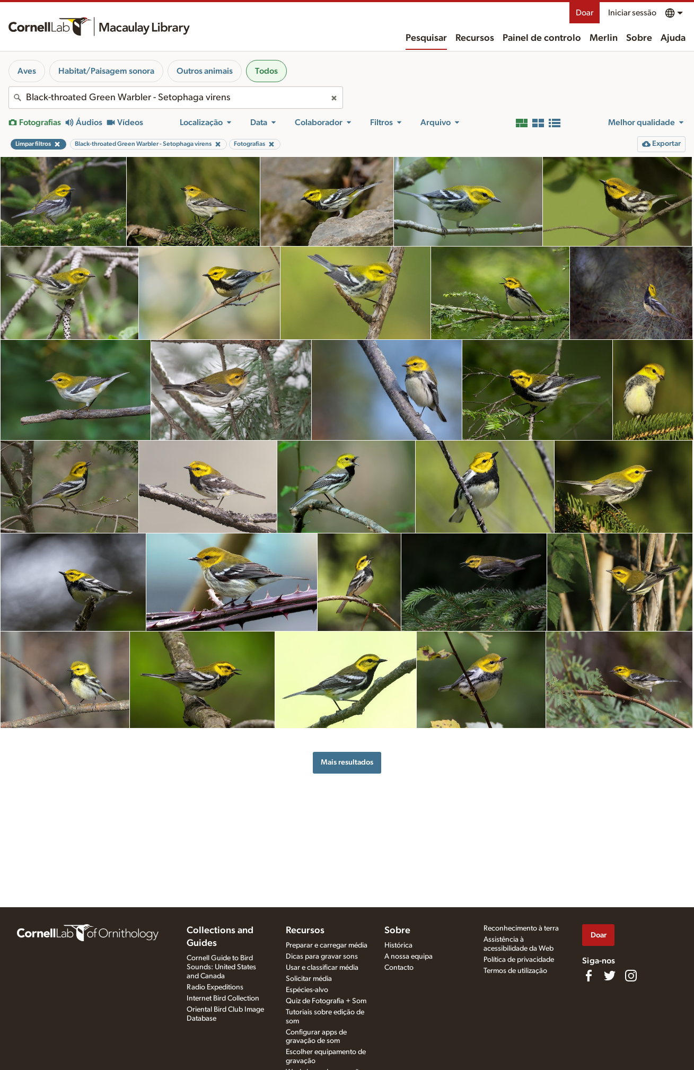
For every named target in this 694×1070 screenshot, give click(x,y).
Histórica (398, 945)
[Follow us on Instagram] (631, 975)
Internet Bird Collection (223, 998)
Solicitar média (309, 979)
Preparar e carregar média (326, 945)
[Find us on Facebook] (588, 975)
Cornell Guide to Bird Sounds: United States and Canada (221, 967)
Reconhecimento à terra (521, 928)
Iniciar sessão (632, 12)
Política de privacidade (519, 959)
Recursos (474, 38)
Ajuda (673, 38)
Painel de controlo (542, 38)
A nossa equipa (408, 956)
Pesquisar (426, 38)
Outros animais (205, 71)
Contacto (399, 967)
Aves (26, 71)
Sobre (639, 38)
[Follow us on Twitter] (609, 975)
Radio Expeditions (215, 987)
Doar (584, 12)
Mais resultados (347, 762)
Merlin (604, 38)
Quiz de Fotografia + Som (326, 1001)
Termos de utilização (515, 971)
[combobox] (176, 97)
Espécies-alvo (307, 990)
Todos (266, 71)
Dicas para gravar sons (322, 956)
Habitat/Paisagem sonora (106, 71)
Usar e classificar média (322, 967)
